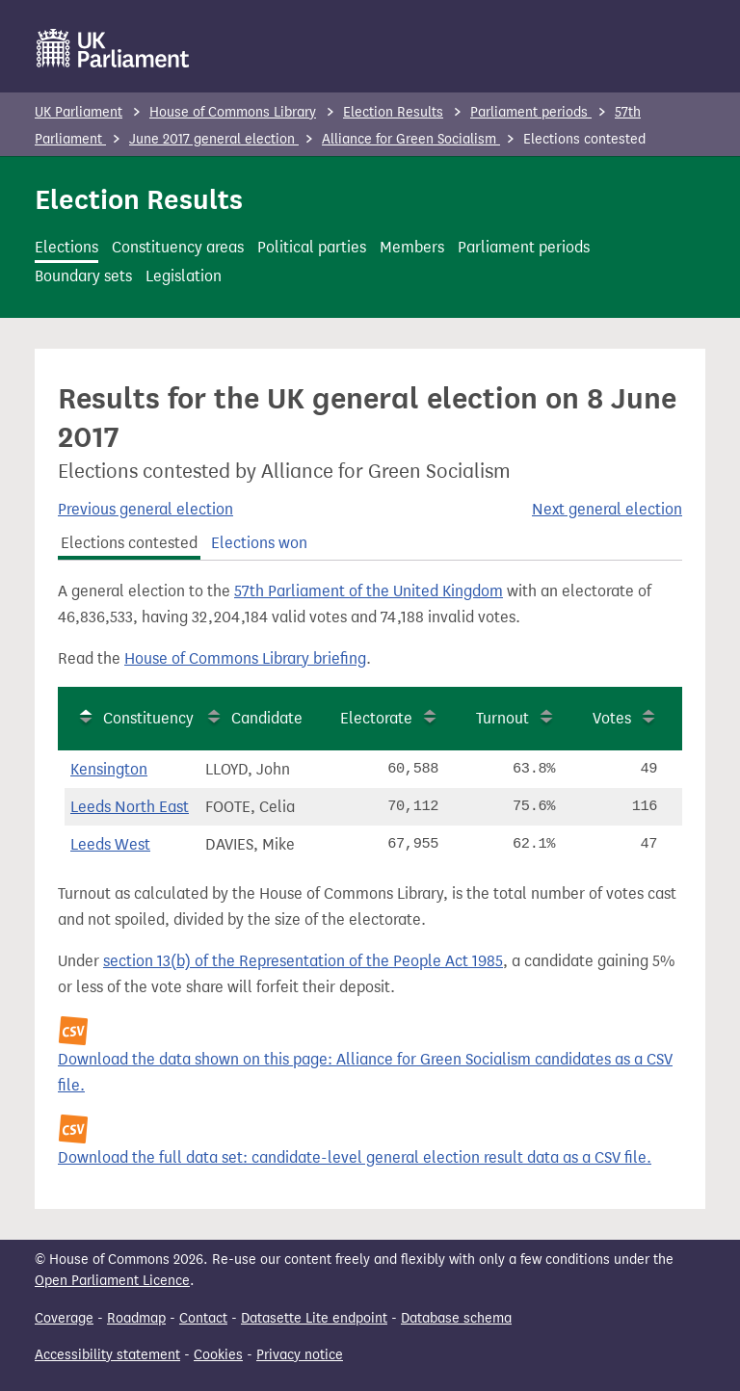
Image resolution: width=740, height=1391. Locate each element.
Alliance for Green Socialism (411, 139)
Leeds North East (129, 807)
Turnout (502, 718)
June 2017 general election (214, 139)
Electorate (376, 718)
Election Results (393, 112)
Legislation (183, 276)
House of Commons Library (232, 112)
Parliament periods (531, 112)
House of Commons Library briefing (245, 658)
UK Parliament (78, 112)
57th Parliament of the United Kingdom (368, 591)
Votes (612, 718)
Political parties (311, 247)
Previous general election (145, 509)
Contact (203, 1318)
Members (412, 247)
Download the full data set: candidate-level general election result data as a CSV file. (354, 1157)
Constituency (148, 718)
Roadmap (136, 1318)
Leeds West (110, 844)
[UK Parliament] (113, 48)
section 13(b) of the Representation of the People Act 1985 (303, 961)
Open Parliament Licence (112, 1281)
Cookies (218, 1355)
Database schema (456, 1318)
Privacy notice (299, 1355)
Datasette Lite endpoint (314, 1318)
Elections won (259, 543)
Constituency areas (178, 247)
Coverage (64, 1318)
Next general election (607, 509)
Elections (66, 247)
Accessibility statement (107, 1355)
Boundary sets (83, 276)
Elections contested (129, 543)
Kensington (108, 769)
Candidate (267, 718)
